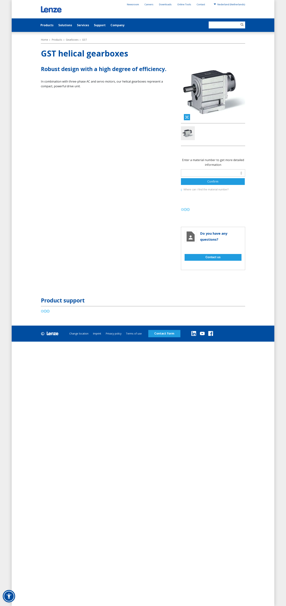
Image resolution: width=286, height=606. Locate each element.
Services (83, 25)
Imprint (97, 349)
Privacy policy (113, 349)
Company (117, 25)
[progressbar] (185, 225)
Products (46, 25)
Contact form (164, 350)
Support (100, 25)
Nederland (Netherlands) (229, 4)
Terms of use (134, 349)
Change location (78, 349)
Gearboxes (72, 39)
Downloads (165, 4)
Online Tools (184, 4)
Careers (148, 4)
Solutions (65, 25)
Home (44, 39)
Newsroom (133, 4)
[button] (9, 596)
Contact (201, 4)
